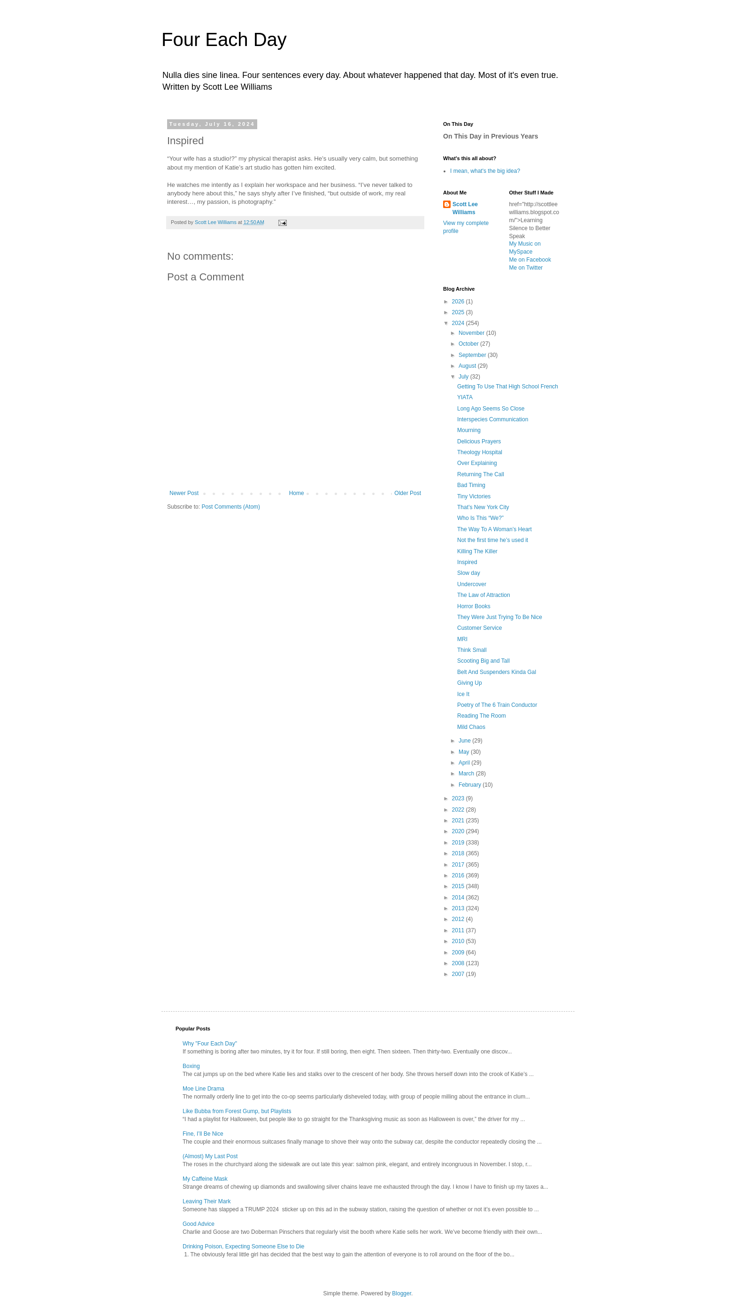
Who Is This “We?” (480, 518)
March (467, 773)
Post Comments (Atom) (230, 506)
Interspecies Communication (492, 419)
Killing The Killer (477, 551)
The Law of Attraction (483, 595)
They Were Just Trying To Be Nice (499, 617)
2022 (459, 809)
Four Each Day (224, 39)
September (473, 355)
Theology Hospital (479, 452)
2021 (459, 820)
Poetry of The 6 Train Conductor (497, 705)
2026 (459, 301)
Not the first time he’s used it (492, 540)
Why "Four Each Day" (210, 1043)
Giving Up (469, 683)
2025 (459, 312)
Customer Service (479, 628)
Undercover (471, 584)
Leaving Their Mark (207, 1201)
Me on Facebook (530, 259)
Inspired (467, 562)
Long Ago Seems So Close (490, 408)
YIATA (465, 397)
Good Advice (199, 1224)
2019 (459, 842)
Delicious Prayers (479, 441)
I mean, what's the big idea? (485, 171)
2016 (459, 875)
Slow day (468, 573)
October (469, 344)
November (472, 333)
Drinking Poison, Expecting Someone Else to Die (243, 1246)
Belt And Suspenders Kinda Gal (496, 672)
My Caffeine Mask (205, 1179)
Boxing (191, 1066)
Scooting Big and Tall (483, 661)
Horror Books (474, 606)
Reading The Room (481, 715)
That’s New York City (483, 507)
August (468, 366)
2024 (459, 323)
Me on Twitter (526, 267)
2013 (459, 908)
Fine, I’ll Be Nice (203, 1133)
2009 (459, 952)
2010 (459, 941)
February (471, 785)
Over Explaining (477, 463)
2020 (459, 831)
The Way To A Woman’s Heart (494, 529)
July (464, 376)
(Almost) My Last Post (210, 1156)
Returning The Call (480, 474)
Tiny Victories (474, 496)
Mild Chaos (471, 727)
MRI (462, 639)
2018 (459, 853)
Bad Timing (471, 485)
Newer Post (184, 493)
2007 (459, 974)
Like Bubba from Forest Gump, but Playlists (237, 1111)
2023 (459, 798)
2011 (459, 930)
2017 (459, 864)
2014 (459, 897)
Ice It (463, 694)
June (465, 740)
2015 (459, 886)
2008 (459, 963)
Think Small (472, 650)
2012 (459, 919)
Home (296, 493)
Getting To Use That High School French (507, 386)
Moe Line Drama (203, 1088)
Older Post (407, 493)
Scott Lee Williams (465, 208)
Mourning (469, 430)
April (465, 762)
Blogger (401, 1293)
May (465, 752)
